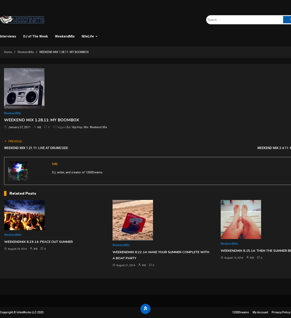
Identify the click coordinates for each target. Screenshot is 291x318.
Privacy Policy (281, 312)
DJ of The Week (35, 36)
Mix (86, 127)
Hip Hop (77, 127)
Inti (39, 127)
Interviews (8, 36)
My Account (260, 312)
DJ (68, 127)
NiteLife (88, 36)
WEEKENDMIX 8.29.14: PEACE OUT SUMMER (38, 242)
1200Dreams (240, 312)
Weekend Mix (98, 127)
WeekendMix (65, 36)
